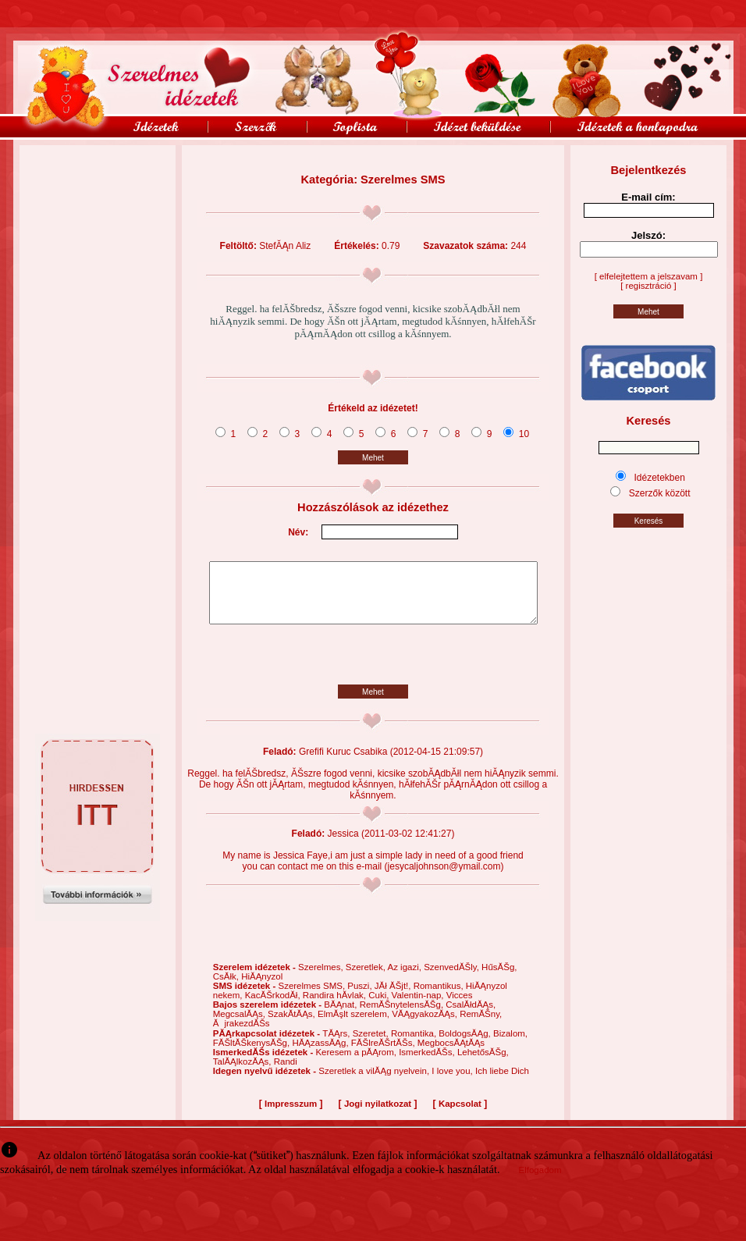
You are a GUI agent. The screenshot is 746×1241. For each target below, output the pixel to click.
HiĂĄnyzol (261, 988)
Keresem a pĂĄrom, (357, 1064)
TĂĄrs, (337, 1045)
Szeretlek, (367, 978)
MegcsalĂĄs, (240, 1025)
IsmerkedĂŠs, (428, 1064)
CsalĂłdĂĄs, (471, 1016)
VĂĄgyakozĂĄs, (426, 1025)
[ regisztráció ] (648, 285)
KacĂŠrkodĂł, (274, 1007)
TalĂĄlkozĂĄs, (243, 1073)
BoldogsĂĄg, (466, 1045)
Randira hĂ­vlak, (335, 1007)
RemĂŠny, (481, 1025)
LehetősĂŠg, (483, 1064)
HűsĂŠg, (499, 978)
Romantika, (415, 1045)
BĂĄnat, (341, 1016)
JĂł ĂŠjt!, (394, 997)
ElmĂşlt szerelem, (355, 1025)
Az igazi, (405, 978)
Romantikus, (440, 997)
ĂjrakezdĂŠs (241, 1035)
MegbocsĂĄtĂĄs (451, 1054)
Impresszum (291, 1115)
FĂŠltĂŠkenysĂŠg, (253, 1054)
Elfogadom (540, 1181)
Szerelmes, (322, 978)
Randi (285, 1073)
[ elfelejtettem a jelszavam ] (649, 276)
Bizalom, (510, 1045)
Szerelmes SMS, (312, 997)
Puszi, (361, 997)
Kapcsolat (460, 1115)
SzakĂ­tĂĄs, (293, 1025)
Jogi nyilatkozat (377, 1115)
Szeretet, (372, 1045)
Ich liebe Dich (502, 1082)
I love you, (453, 1082)
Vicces (459, 1007)
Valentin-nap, (419, 1007)
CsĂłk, (227, 988)
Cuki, (379, 1007)
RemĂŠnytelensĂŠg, (403, 1016)
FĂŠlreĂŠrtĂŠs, (384, 1054)
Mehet (373, 457)
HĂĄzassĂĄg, (321, 1054)
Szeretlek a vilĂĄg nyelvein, (375, 1082)
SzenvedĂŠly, (452, 978)
